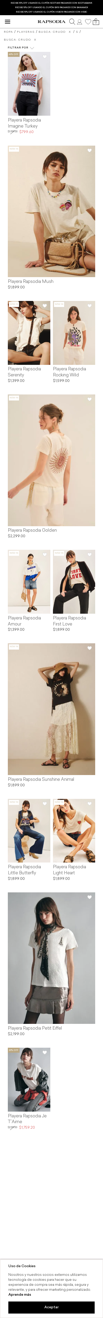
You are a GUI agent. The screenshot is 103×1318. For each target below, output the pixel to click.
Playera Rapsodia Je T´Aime (27, 1119)
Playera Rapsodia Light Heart (69, 870)
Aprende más (19, 1295)
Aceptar (51, 1307)
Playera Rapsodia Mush (30, 282)
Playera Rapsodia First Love (69, 621)
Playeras (26, 32)
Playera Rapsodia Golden (32, 531)
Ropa (8, 32)
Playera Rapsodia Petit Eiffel (35, 1028)
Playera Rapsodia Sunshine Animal (41, 780)
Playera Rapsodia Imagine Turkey (24, 123)
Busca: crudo (52, 32)
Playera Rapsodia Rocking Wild (69, 372)
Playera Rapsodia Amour (24, 621)
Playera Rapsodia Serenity (24, 372)
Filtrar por (21, 48)
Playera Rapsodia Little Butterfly (24, 870)
